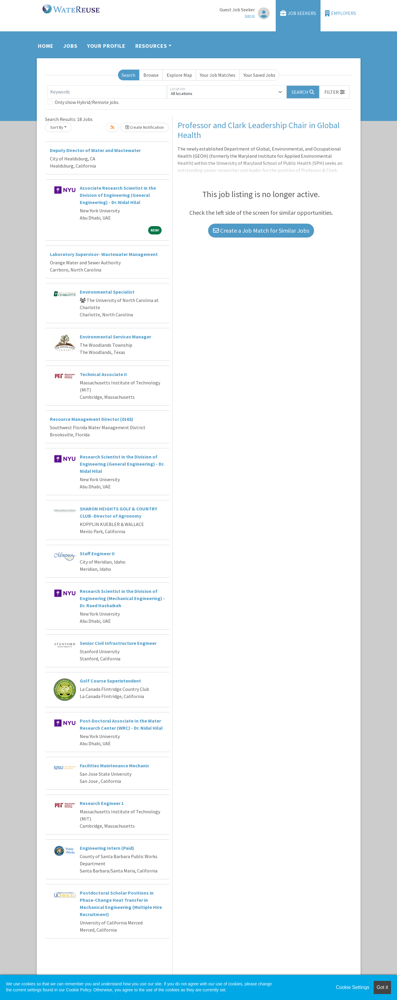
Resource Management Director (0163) (91, 419)
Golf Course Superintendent (110, 681)
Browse (151, 75)
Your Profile (106, 45)
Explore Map (179, 75)
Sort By (56, 127)
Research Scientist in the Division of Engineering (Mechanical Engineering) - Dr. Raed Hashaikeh (122, 598)
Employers (340, 13)
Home (45, 45)
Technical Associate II (103, 374)
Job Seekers (298, 13)
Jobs (70, 45)
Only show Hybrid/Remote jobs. (87, 102)
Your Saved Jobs (259, 75)
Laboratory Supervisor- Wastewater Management (104, 254)
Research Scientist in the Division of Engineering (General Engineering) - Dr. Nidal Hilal (122, 464)
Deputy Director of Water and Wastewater (95, 150)
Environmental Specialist (107, 292)
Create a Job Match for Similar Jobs (261, 230)
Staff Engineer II (97, 553)
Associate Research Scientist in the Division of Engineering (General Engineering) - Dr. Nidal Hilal (118, 195)
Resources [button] (151, 45)
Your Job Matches (217, 75)
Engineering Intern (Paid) (107, 848)
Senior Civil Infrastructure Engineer (118, 643)
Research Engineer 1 (102, 803)
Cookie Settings (352, 987)
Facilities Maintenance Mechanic (114, 766)
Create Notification (144, 127)
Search (128, 75)
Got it (382, 987)
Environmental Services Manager (115, 337)
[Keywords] (107, 92)
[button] (334, 92)
